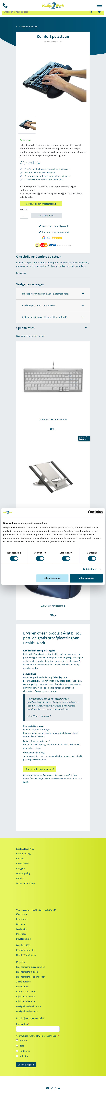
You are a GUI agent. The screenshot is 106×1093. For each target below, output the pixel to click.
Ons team (20, 923)
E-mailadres (22, 1023)
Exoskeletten (22, 986)
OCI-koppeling (23, 873)
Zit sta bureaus (23, 981)
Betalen (20, 858)
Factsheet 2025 (23, 945)
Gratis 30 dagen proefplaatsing (41, 203)
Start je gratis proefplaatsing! (40, 768)
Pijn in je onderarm (25, 1001)
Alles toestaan (86, 578)
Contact (20, 878)
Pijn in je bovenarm (25, 996)
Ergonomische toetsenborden (30, 976)
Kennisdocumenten (25, 950)
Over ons (21, 914)
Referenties (21, 919)
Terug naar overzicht (27, 26)
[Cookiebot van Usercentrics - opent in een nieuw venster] (90, 512)
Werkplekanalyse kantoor (28, 1006)
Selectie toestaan (52, 578)
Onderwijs (25, 1050)
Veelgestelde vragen (26, 883)
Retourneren (22, 863)
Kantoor (24, 1040)
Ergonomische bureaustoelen (30, 966)
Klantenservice (25, 848)
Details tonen (90, 569)
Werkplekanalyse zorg (27, 1011)
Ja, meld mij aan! (26, 1064)
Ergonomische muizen (27, 971)
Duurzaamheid (23, 938)
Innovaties (21, 933)
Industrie (24, 1056)
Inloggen (20, 868)
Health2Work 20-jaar (26, 954)
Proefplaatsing (23, 853)
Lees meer (21, 272)
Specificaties (52, 328)
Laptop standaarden (26, 991)
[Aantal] (24, 215)
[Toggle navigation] (99, 6)
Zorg (22, 1045)
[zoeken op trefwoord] (44, 12)
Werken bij (21, 928)
